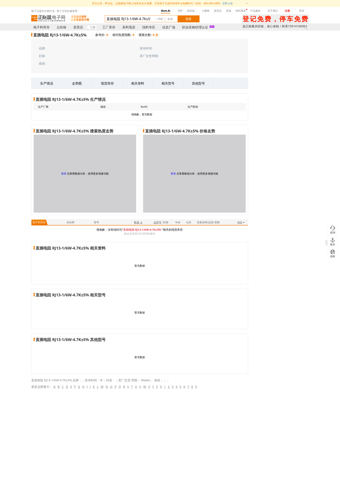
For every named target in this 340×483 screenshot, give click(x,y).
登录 (301, 11)
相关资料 (137, 83)
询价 (241, 222)
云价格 (61, 27)
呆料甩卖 (240, 11)
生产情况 (46, 83)
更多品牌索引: (40, 387)
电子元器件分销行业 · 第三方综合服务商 (54, 11)
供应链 (192, 11)
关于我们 (273, 11)
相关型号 (168, 83)
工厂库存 (108, 27)
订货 (92, 27)
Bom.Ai (165, 11)
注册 (287, 11)
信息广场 (168, 27)
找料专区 (148, 27)
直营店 (218, 11)
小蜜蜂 (205, 11)
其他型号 (198, 83)
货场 (228, 11)
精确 (160, 19)
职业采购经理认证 (195, 27)
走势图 (77, 83)
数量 (138, 222)
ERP (180, 11)
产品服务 (256, 11)
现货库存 (107, 83)
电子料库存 (41, 27)
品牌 (158, 222)
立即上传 (227, 3)
